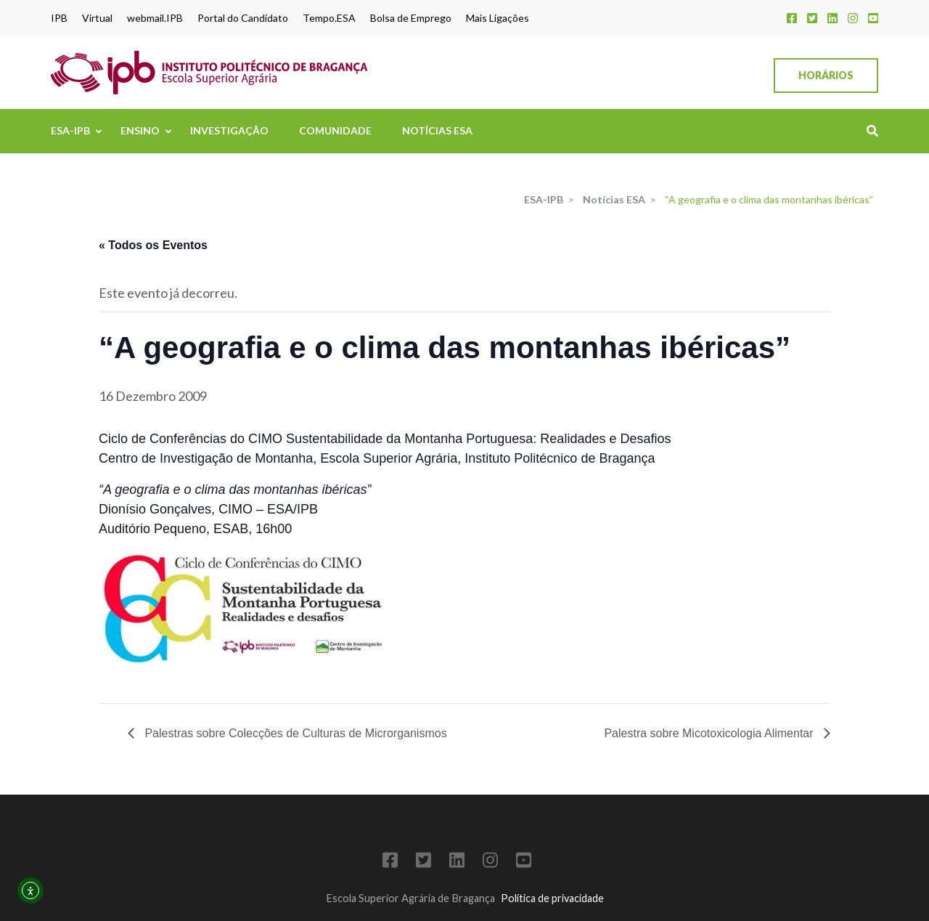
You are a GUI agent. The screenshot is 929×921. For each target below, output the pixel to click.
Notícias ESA (437, 130)
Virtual (97, 18)
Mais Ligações (497, 18)
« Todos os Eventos (153, 245)
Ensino (140, 130)
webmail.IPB (155, 18)
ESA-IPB (70, 130)
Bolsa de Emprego (410, 18)
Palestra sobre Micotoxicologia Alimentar (710, 733)
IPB (59, 18)
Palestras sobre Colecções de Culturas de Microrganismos (294, 733)
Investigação (229, 130)
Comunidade (335, 130)
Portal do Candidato (242, 18)
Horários (826, 75)
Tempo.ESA (329, 18)
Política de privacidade (552, 898)
